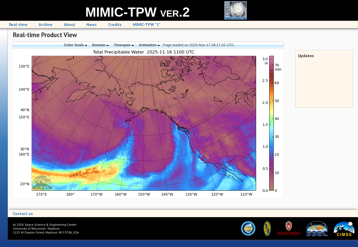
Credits (115, 24)
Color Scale (75, 45)
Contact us (23, 213)
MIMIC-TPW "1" (146, 24)
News (91, 24)
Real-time (18, 24)
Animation (149, 45)
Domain (100, 45)
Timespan (124, 45)
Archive (45, 24)
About (69, 24)
